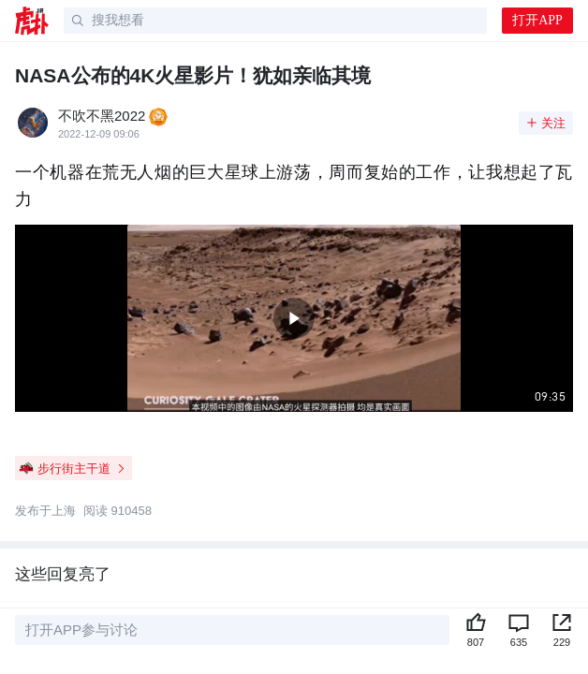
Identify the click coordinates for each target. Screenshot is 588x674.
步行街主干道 (72, 468)
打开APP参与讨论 (81, 629)
